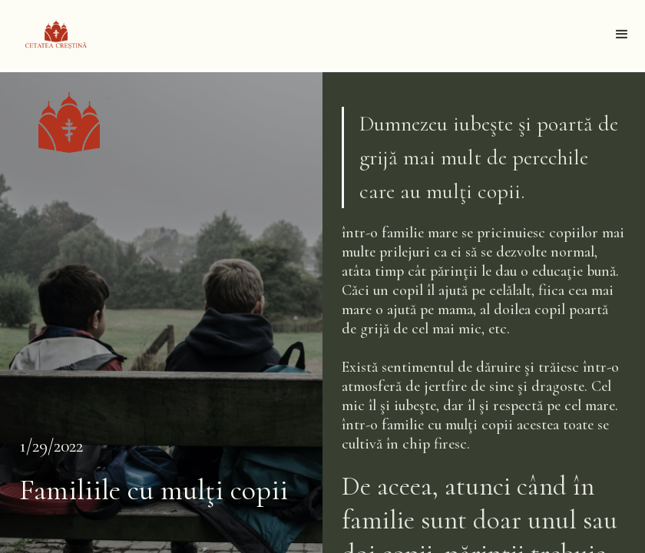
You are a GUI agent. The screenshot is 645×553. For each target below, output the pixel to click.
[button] (622, 35)
